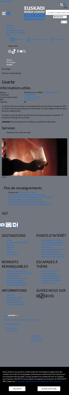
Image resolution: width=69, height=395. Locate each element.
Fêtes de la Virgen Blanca (16, 278)
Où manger (10, 62)
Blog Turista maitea (14, 297)
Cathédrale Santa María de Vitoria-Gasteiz (51, 246)
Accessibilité (36, 338)
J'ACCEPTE (17, 389)
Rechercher (60, 16)
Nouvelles (10, 295)
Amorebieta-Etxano (51, 92)
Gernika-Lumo (12, 254)
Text (65, 7)
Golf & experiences (48, 283)
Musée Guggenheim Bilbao (52, 240)
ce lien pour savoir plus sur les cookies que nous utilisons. (38, 381)
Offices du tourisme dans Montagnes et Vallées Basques (30, 197)
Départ (9, 60)
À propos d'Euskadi (14, 299)
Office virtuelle (36, 340)
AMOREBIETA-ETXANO (27, 192)
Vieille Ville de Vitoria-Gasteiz (53, 254)
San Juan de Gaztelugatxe (16, 242)
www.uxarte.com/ (31, 99)
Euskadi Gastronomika (50, 278)
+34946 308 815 (30, 95)
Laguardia (10, 247)
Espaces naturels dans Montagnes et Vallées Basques (29, 204)
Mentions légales (11, 324)
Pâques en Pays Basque (15, 285)
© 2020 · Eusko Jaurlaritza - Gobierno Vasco (21, 320)
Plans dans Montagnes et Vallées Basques (25, 199)
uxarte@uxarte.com (32, 97)
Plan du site (36, 336)
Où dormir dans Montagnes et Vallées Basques (26, 195)
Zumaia (9, 249)
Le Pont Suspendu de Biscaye (52, 242)
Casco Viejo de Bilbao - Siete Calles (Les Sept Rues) (52, 250)
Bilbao (9, 240)
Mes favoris (57, 39)
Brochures (16, 39)
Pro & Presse (11, 328)
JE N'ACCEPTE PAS (48, 389)
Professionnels (12, 330)
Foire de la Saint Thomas (16, 283)
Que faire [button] (10, 28)
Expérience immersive (15, 302)
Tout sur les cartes (36, 39)
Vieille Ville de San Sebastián (52, 256)
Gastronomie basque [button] (14, 30)
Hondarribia (11, 252)
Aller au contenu (6, 1)
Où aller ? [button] (10, 25)
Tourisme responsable (15, 304)
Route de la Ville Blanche (51, 275)
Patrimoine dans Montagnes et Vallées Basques (27, 202)
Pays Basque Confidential (51, 280)
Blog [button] (8, 35)
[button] (6, 13)
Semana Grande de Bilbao (16, 271)
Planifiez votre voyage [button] (15, 32)
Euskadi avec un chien (49, 271)
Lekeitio (9, 245)
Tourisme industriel (49, 273)
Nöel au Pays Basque (14, 280)
